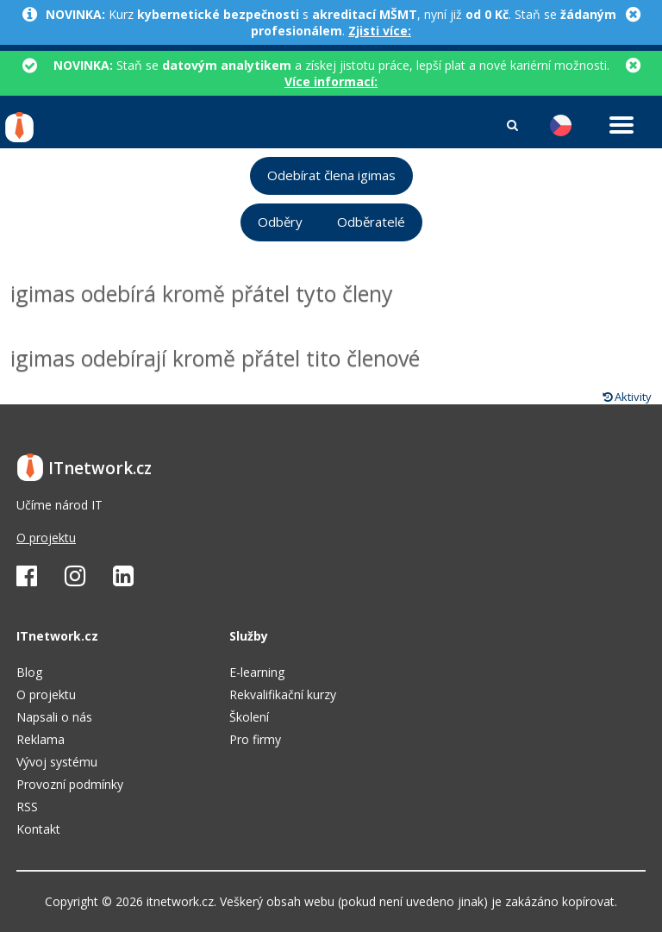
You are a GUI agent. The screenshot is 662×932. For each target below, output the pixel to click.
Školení (249, 717)
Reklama (40, 739)
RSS (27, 806)
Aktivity (627, 396)
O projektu (46, 537)
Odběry (280, 222)
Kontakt (38, 829)
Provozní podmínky (69, 784)
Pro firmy (255, 739)
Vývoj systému (56, 762)
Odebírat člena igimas (331, 175)
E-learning (256, 672)
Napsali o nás (54, 717)
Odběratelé (371, 222)
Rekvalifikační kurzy (282, 694)
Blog (29, 672)
